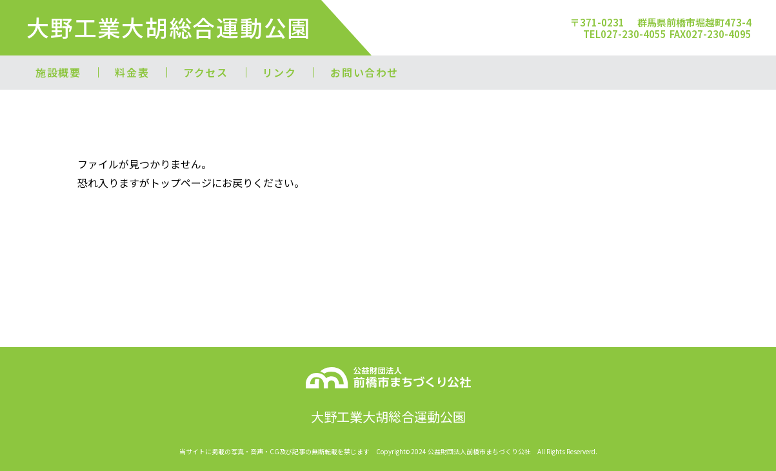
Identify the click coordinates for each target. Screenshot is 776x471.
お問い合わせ (364, 72)
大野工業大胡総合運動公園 (168, 26)
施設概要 (58, 72)
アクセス (205, 72)
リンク (280, 72)
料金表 (132, 72)
